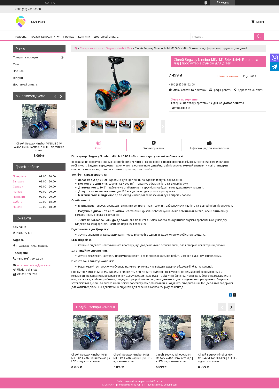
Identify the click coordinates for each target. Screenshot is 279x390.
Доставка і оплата (106, 36)
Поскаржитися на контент (131, 384)
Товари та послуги (42, 36)
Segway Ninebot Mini (119, 48)
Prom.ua (158, 381)
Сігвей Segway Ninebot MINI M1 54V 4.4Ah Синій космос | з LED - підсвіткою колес (90, 358)
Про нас (68, 36)
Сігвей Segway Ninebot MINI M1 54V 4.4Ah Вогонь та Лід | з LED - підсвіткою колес (174, 358)
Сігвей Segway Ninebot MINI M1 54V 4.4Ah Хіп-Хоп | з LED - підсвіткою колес (217, 358)
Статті (17, 64)
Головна (20, 36)
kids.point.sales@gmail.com (34, 265)
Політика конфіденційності (162, 384)
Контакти (84, 36)
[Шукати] (259, 36)
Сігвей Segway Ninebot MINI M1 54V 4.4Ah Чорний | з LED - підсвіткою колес (132, 358)
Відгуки (18, 77)
